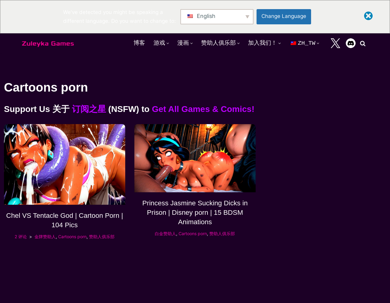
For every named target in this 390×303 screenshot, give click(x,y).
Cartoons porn (72, 236)
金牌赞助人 (45, 236)
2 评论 (21, 236)
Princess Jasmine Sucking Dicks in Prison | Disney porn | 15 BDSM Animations (195, 212)
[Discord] (351, 43)
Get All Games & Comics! (203, 109)
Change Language (283, 16)
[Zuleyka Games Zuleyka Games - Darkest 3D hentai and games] (48, 43)
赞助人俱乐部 (102, 236)
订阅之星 (89, 109)
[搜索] (363, 43)
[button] (168, 43)
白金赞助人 (165, 233)
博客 (139, 43)
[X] (335, 43)
